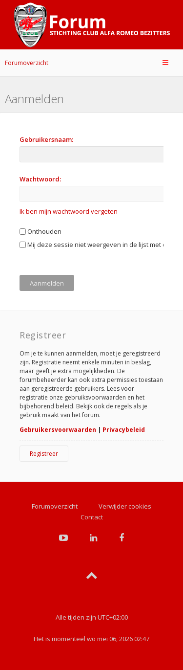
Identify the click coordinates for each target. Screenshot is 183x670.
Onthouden (40, 231)
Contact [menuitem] (92, 517)
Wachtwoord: (40, 179)
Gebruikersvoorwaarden (58, 429)
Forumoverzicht (26, 63)
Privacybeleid (123, 429)
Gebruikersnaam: (46, 139)
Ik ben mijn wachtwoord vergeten (69, 211)
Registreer (44, 453)
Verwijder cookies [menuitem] (125, 506)
